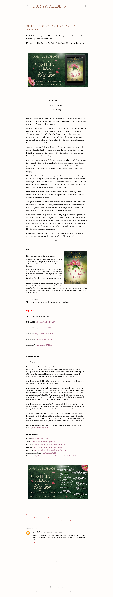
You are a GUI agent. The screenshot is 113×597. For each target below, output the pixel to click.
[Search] (85, 6)
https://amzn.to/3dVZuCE (44, 333)
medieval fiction (43, 520)
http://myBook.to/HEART (46, 322)
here (35, 46)
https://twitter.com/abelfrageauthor (43, 441)
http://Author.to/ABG (49, 453)
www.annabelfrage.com (40, 428)
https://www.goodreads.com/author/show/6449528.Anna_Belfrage (56, 456)
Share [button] (28, 515)
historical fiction (62, 518)
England (42, 518)
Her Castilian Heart (51, 518)
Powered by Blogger (56, 587)
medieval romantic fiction (57, 520)
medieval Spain (69, 520)
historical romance (73, 518)
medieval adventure (32, 520)
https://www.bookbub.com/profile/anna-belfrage (50, 450)
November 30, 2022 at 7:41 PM (53, 532)
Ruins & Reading (49, 6)
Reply (35, 542)
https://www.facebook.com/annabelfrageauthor (49, 444)
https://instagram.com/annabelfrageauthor (48, 447)
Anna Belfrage (35, 518)
